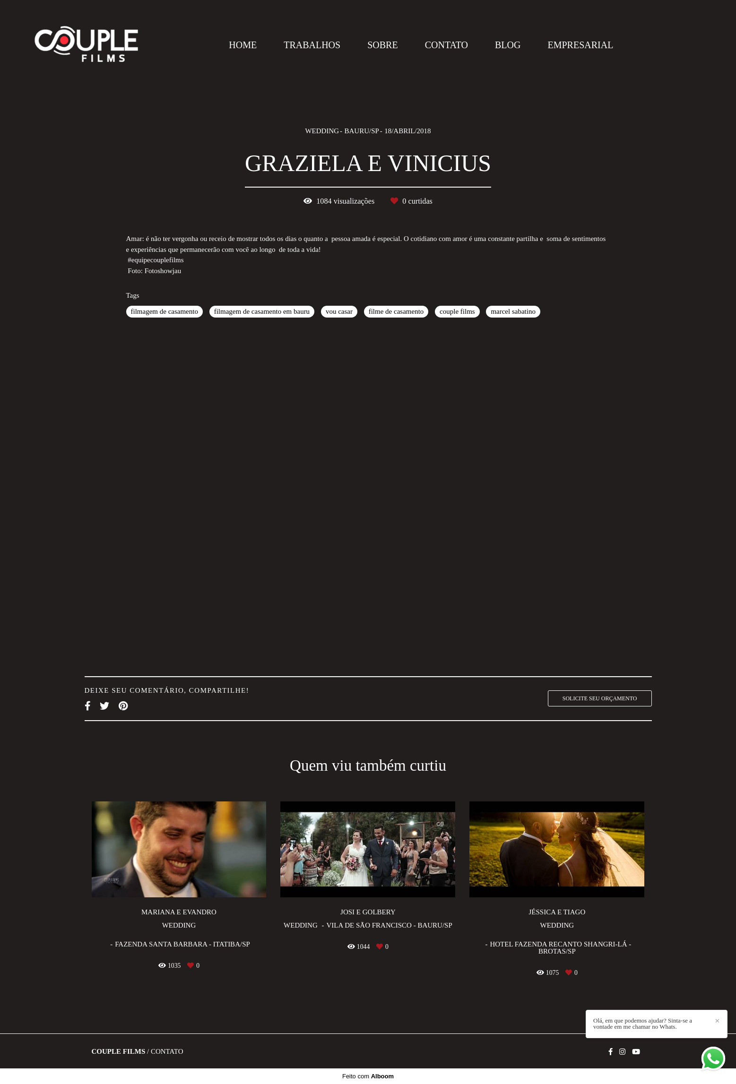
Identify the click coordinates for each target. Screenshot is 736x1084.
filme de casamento (396, 311)
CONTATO (446, 45)
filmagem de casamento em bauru (262, 311)
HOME (243, 45)
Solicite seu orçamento (600, 698)
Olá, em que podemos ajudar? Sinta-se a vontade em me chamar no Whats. (642, 1023)
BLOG (507, 45)
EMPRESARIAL (580, 45)
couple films (457, 311)
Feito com (368, 1076)
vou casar (339, 311)
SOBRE (382, 45)
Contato (167, 1051)
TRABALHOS (312, 45)
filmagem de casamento (164, 311)
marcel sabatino (513, 311)
